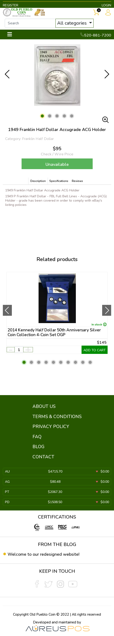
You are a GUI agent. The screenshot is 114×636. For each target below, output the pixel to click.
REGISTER (10, 5)
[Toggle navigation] (9, 34)
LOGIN (106, 5)
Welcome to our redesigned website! (43, 554)
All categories (72, 23)
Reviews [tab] (77, 181)
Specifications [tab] (58, 181)
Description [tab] (38, 181)
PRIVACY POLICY (50, 427)
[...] (30, 23)
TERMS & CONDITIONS (57, 417)
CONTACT (43, 457)
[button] (42, 115)
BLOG (38, 447)
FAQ (36, 437)
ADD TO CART (94, 350)
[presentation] (7, 310)
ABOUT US (43, 406)
